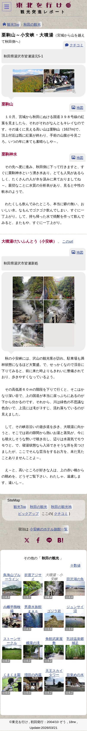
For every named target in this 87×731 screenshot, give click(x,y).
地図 (79, 107)
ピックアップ (28, 514)
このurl (67, 241)
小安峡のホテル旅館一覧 (49, 529)
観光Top (13, 24)
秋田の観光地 (61, 507)
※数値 (75, 565)
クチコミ (76, 45)
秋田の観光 (32, 24)
